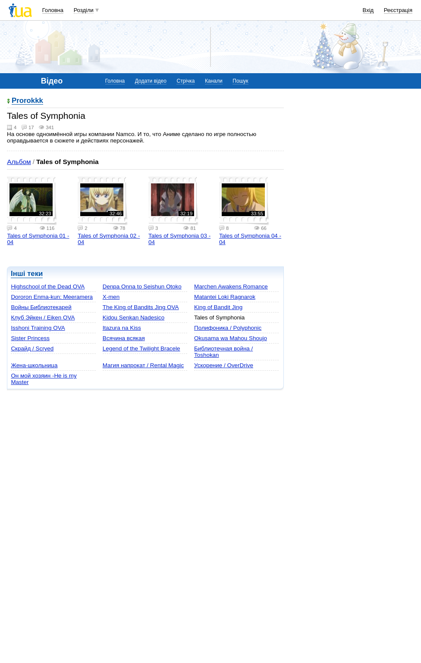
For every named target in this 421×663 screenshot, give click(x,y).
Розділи (84, 10)
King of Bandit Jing (218, 307)
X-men (111, 297)
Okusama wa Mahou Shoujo (230, 338)
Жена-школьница (34, 365)
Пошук (240, 81)
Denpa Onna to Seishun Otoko (142, 286)
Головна (52, 10)
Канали (214, 81)
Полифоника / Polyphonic (227, 328)
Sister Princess (30, 338)
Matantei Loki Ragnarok (224, 297)
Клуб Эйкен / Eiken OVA (43, 317)
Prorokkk (27, 101)
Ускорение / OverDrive (223, 365)
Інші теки (27, 274)
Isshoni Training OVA (38, 328)
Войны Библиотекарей (41, 307)
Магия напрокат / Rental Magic (143, 365)
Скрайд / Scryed (32, 348)
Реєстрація (398, 10)
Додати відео (151, 81)
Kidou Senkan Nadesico (133, 317)
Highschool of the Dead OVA (48, 286)
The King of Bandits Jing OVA (141, 307)
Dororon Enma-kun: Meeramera (52, 297)
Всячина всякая (124, 338)
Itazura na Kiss (122, 328)
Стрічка (185, 81)
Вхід (368, 10)
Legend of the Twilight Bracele (141, 348)
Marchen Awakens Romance (231, 286)
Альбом (19, 161)
